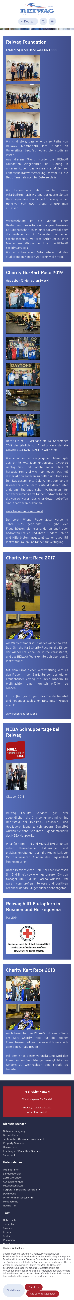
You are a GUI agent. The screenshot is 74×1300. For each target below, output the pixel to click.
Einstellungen (14, 1290)
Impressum (47, 1276)
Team (6, 1212)
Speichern (34, 1287)
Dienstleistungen (14, 1124)
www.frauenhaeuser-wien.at (24, 511)
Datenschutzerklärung (14, 1276)
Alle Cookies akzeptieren (42, 1293)
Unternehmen (12, 1162)
